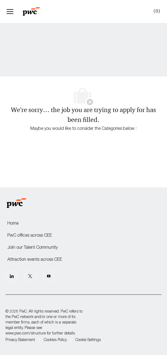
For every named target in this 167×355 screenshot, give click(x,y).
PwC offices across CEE (29, 236)
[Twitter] (30, 276)
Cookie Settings (88, 340)
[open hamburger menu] (10, 11)
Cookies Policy (55, 340)
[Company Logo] (34, 11)
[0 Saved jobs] (155, 11)
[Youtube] (49, 276)
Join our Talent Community (32, 248)
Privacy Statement (20, 340)
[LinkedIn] (11, 276)
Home (13, 224)
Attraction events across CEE (34, 260)
